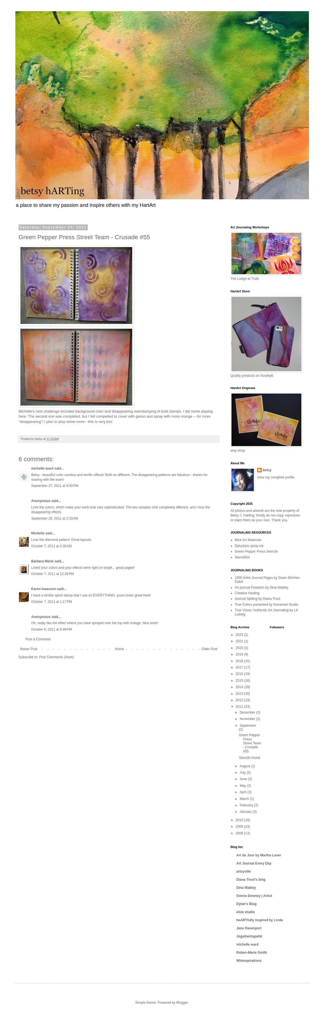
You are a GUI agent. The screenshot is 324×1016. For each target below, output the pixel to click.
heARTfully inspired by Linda (260, 920)
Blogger (182, 1003)
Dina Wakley (246, 888)
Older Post (209, 649)
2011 (240, 707)
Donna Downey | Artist (254, 896)
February (247, 805)
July (243, 773)
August (245, 766)
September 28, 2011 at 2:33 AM (54, 518)
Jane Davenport (249, 928)
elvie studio (246, 912)
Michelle (37, 533)
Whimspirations (249, 961)
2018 (240, 661)
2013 (240, 694)
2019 (240, 654)
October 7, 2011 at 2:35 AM (51, 546)
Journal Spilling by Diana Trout (257, 599)
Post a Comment (38, 639)
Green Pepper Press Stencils (256, 551)
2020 (240, 648)
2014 (240, 687)
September (248, 726)
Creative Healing (247, 593)
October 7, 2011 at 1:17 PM (51, 602)
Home (119, 649)
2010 (240, 820)
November (248, 719)
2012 (240, 700)
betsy (267, 470)
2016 (240, 674)
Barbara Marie (42, 561)
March (245, 799)
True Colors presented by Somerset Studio (266, 605)
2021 (240, 641)
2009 (240, 826)
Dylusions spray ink (249, 546)
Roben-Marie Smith (252, 953)
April (243, 792)
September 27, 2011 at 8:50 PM (54, 486)
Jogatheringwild (249, 936)
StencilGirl (242, 557)
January (246, 812)
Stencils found (249, 758)
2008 (240, 833)
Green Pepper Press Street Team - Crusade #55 (250, 743)
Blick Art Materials (248, 540)
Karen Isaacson (43, 589)
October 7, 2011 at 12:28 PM (52, 574)
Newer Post (28, 649)
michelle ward (42, 468)
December (248, 712)
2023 (240, 635)
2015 (240, 681)
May (243, 786)
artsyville (244, 871)
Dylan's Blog (247, 904)
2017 (240, 667)
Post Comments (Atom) (56, 657)
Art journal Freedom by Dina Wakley (261, 587)
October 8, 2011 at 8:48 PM (51, 629)
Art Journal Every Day (254, 863)
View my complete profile (275, 477)
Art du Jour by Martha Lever (259, 855)
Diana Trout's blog (251, 880)
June (244, 779)
